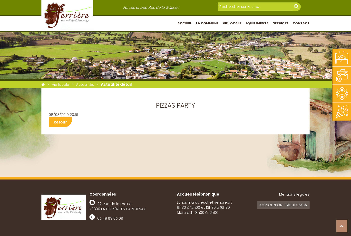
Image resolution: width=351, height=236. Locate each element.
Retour (60, 122)
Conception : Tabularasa (283, 205)
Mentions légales (294, 194)
